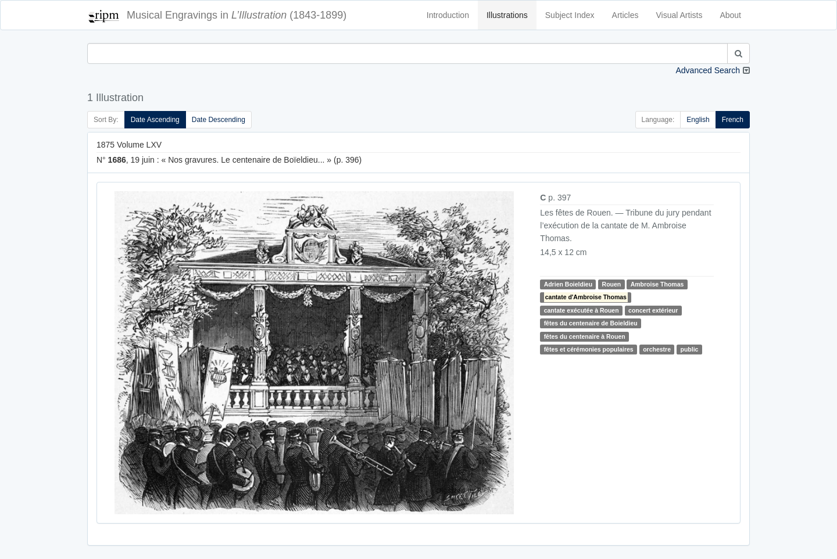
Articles (625, 15)
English (697, 120)
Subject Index (570, 15)
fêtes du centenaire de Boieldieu (591, 323)
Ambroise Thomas (657, 284)
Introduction (448, 15)
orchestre (657, 349)
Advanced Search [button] (707, 70)
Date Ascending (155, 120)
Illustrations (507, 15)
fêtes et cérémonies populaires (589, 349)
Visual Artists (679, 15)
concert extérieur (653, 310)
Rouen (611, 284)
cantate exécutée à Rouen (581, 310)
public (690, 349)
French (732, 120)
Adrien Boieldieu (568, 284)
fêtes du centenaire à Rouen (584, 336)
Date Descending (218, 120)
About (730, 15)
